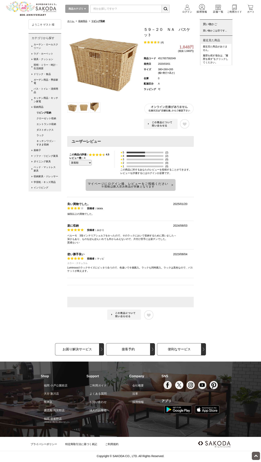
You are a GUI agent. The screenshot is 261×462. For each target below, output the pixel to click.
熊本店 (48, 402)
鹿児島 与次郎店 (54, 410)
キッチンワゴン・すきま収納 (46, 143)
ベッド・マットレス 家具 (46, 169)
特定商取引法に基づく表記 (81, 444)
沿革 (135, 393)
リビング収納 (43, 112)
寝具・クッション (43, 59)
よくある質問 (98, 393)
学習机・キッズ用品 (45, 182)
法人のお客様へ (99, 410)
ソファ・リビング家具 (46, 156)
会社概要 (138, 385)
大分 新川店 (51, 393)
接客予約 (128, 349)
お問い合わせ (98, 402)
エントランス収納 (46, 124)
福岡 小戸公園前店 (55, 385)
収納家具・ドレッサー (46, 176)
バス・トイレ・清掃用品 (46, 90)
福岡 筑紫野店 (53, 418)
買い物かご (210, 24)
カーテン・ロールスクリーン (46, 46)
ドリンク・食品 (42, 74)
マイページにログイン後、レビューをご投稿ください (128, 185)
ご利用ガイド (98, 385)
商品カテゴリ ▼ (77, 8)
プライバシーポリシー (44, 444)
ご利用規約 (111, 444)
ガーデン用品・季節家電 (46, 81)
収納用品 (38, 107)
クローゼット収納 (46, 118)
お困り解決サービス (77, 349)
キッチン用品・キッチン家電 (46, 100)
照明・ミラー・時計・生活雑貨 (46, 66)
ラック (40, 135)
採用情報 (138, 402)
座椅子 (37, 150)
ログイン (152, 173)
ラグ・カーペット (43, 53)
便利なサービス (179, 349)
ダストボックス (45, 129)
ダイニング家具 (42, 161)
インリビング (41, 187)
